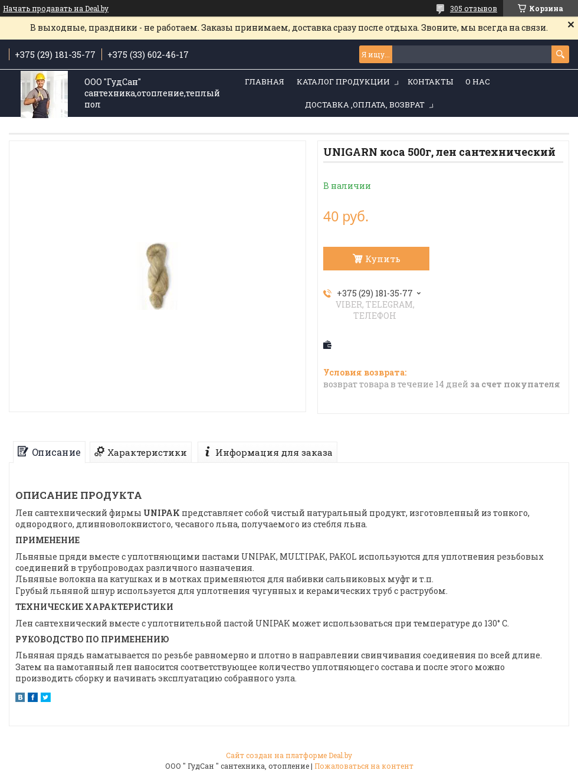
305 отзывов (473, 8)
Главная (264, 81)
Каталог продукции (343, 81)
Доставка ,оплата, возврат (365, 104)
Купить (382, 259)
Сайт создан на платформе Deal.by (289, 755)
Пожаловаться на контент (363, 766)
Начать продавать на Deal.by (56, 8)
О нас (477, 81)
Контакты (430, 81)
